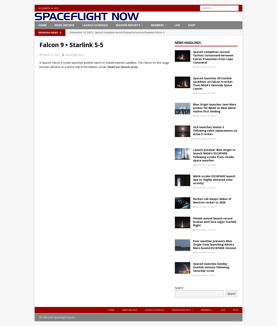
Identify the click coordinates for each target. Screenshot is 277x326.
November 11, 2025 (206, 187)
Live (177, 25)
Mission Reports (128, 25)
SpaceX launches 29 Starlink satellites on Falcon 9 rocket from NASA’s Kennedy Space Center (213, 83)
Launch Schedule (95, 25)
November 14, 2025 (206, 66)
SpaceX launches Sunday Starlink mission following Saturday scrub (211, 267)
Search (179, 288)
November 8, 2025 (205, 252)
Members (157, 25)
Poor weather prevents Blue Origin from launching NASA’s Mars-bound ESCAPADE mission (214, 244)
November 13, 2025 (206, 115)
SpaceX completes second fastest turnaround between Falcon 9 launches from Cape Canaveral (213, 57)
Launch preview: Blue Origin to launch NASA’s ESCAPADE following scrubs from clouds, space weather (214, 155)
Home (42, 25)
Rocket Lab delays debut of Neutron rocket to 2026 (212, 200)
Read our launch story (123, 67)
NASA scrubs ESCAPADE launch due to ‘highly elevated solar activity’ (214, 179)
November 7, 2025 (205, 275)
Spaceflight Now (74, 54)
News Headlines (188, 43)
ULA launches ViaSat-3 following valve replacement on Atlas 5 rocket (215, 130)
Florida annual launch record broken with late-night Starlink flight (214, 221)
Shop (191, 25)
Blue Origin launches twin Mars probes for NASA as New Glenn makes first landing (214, 108)
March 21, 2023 (51, 54)
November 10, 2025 (206, 229)
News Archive (64, 25)
